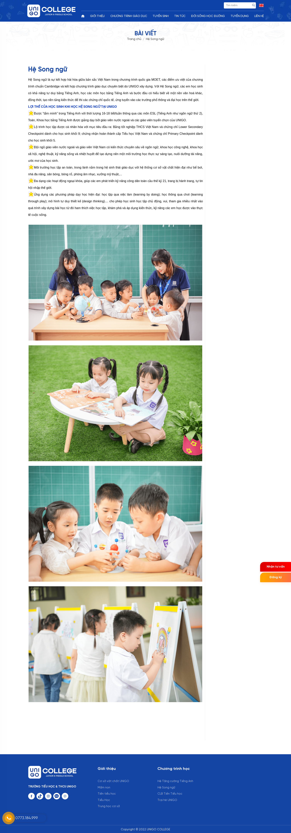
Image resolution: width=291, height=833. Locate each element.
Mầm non (104, 787)
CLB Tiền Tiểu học (169, 793)
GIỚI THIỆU (97, 16)
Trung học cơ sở (109, 806)
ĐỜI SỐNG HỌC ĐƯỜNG (208, 16)
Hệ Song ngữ (166, 787)
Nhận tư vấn (276, 566)
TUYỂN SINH (161, 16)
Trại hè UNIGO (167, 800)
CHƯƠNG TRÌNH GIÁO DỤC (128, 16)
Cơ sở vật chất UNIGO (113, 781)
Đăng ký (275, 577)
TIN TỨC (179, 16)
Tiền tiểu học (107, 793)
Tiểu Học (104, 800)
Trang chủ (134, 39)
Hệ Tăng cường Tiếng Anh (175, 781)
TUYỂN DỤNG (240, 16)
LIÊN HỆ (259, 16)
